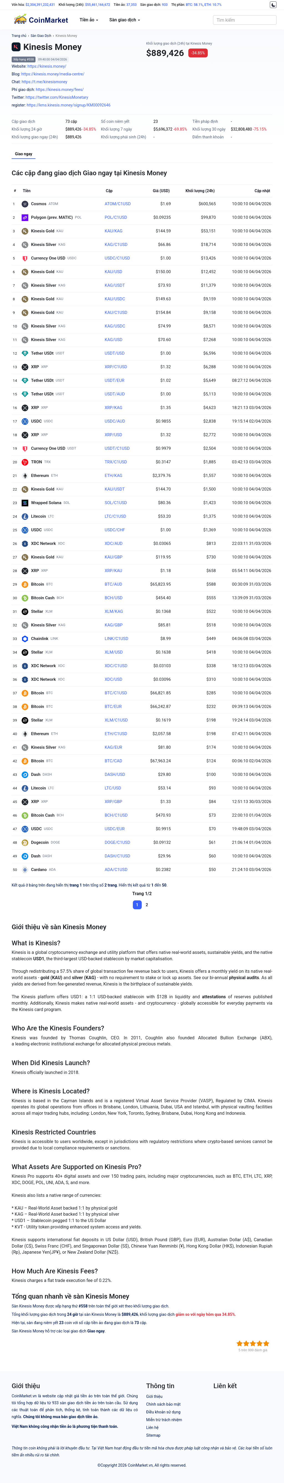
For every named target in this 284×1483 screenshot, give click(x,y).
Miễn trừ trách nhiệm (164, 1420)
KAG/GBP (114, 625)
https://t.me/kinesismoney (44, 82)
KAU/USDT (115, 489)
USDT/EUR (114, 380)
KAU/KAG (113, 230)
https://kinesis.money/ (46, 66)
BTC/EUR (113, 706)
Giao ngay (23, 154)
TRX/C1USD (116, 461)
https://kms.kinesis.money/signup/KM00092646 (68, 105)
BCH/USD (113, 597)
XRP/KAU (113, 570)
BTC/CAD (113, 760)
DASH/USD (115, 774)
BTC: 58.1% (194, 5)
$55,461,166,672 (97, 5)
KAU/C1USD (116, 312)
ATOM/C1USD (118, 203)
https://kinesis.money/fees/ (60, 89)
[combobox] (245, 20)
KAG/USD (113, 339)
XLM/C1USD (116, 720)
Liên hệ (152, 1427)
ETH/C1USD (116, 733)
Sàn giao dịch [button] (124, 19)
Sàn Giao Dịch (41, 36)
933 (165, 5)
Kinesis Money (66, 36)
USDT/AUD (115, 394)
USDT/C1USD (117, 448)
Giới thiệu (154, 1396)
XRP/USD (113, 434)
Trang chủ (19, 36)
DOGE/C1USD (117, 842)
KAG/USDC (115, 326)
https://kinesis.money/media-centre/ (53, 74)
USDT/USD (115, 353)
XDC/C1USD (116, 665)
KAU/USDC (115, 298)
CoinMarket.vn (140, 1465)
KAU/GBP (113, 557)
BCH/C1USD (116, 815)
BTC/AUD (113, 584)
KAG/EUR (113, 747)
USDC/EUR (115, 828)
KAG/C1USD (116, 244)
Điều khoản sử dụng (163, 1412)
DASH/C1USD (117, 856)
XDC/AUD (113, 543)
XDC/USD (113, 679)
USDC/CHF (115, 529)
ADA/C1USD (116, 869)
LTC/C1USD (115, 516)
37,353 (131, 5)
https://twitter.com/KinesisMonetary (57, 97)
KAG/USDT (115, 285)
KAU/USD (113, 271)
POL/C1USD (116, 217)
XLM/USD (114, 652)
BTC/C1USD (116, 692)
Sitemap (153, 1435)
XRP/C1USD (116, 366)
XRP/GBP (113, 801)
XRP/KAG (113, 407)
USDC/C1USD (117, 258)
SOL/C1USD (116, 502)
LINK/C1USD (116, 638)
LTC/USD (113, 788)
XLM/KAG (114, 611)
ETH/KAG (113, 475)
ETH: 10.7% (213, 5)
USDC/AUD (115, 421)
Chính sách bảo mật (163, 1404)
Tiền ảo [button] (89, 19)
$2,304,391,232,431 (40, 5)
